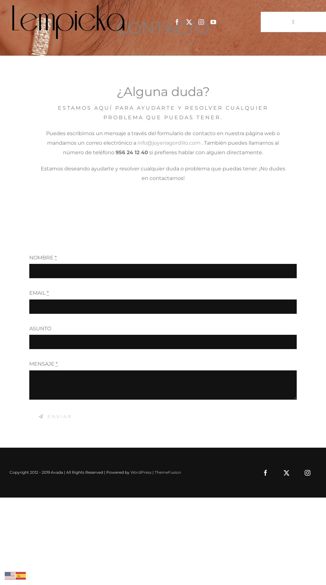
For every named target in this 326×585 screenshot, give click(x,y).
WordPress (141, 472)
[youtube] (213, 22)
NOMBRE (43, 258)
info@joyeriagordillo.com (169, 143)
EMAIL (39, 293)
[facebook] (177, 22)
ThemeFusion (168, 472)
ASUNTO (40, 329)
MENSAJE (43, 364)
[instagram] (201, 22)
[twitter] (189, 22)
